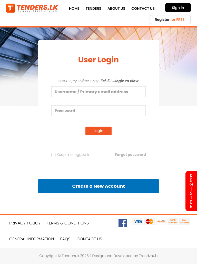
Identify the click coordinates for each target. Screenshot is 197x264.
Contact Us (143, 8)
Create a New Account (98, 186)
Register (170, 19)
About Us (116, 8)
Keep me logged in (71, 154)
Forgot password (130, 154)
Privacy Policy (25, 223)
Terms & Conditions (68, 223)
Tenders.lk (70, 255)
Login (98, 130)
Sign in (178, 7)
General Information (31, 239)
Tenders (93, 8)
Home (74, 8)
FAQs (65, 239)
